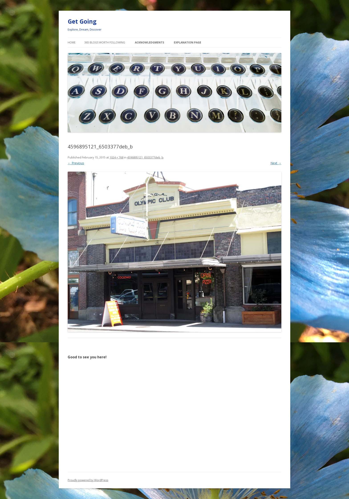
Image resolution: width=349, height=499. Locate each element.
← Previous (76, 163)
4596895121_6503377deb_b (145, 157)
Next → (275, 163)
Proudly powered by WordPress (88, 480)
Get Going (82, 21)
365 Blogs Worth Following (104, 42)
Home (71, 42)
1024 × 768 (116, 157)
